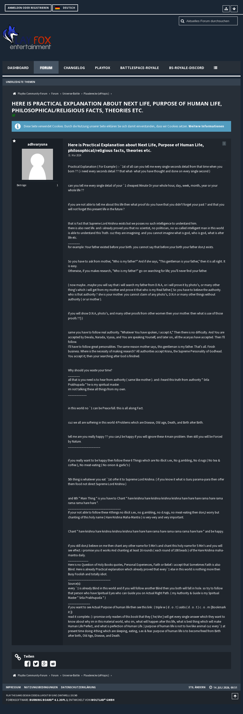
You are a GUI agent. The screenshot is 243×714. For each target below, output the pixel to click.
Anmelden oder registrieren (28, 7)
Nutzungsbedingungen (41, 687)
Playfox (102, 67)
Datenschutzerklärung (78, 687)
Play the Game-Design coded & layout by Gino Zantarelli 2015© (41, 695)
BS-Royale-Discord (186, 67)
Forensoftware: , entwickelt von (60, 700)
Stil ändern (197, 687)
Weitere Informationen (206, 126)
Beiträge (21, 185)
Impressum (13, 687)
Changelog (74, 67)
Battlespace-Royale (139, 67)
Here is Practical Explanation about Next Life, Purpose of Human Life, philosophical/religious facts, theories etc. (117, 107)
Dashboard (18, 67)
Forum (46, 67)
